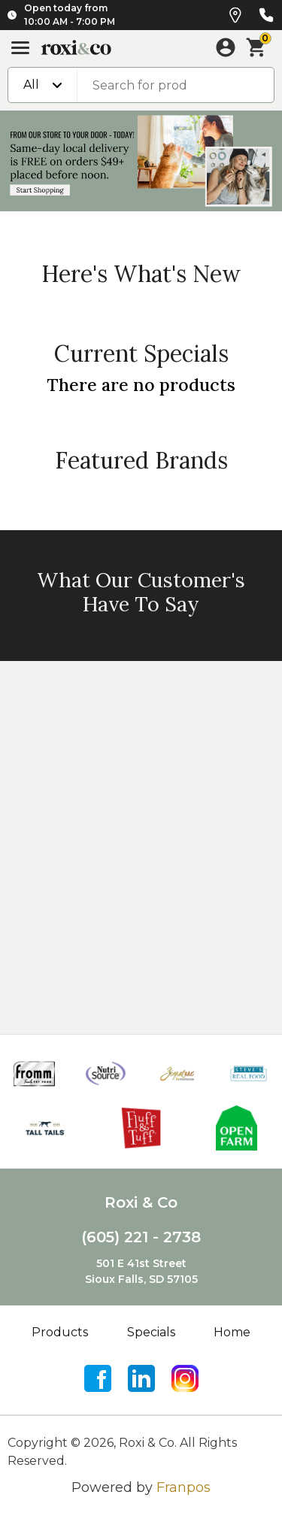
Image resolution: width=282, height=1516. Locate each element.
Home (232, 1332)
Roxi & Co (141, 1202)
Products (60, 1332)
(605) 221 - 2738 (141, 1237)
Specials (151, 1332)
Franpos (183, 1487)
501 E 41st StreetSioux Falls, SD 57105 (141, 1271)
